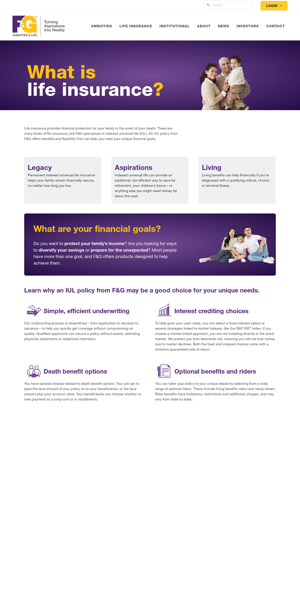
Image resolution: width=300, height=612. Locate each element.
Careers (74, 546)
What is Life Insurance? (198, 539)
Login (271, 5)
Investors (75, 553)
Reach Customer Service (255, 553)
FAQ (236, 539)
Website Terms (87, 590)
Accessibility (120, 590)
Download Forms (247, 546)
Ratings (73, 539)
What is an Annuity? (139, 539)
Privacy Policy (52, 590)
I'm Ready (150, 462)
